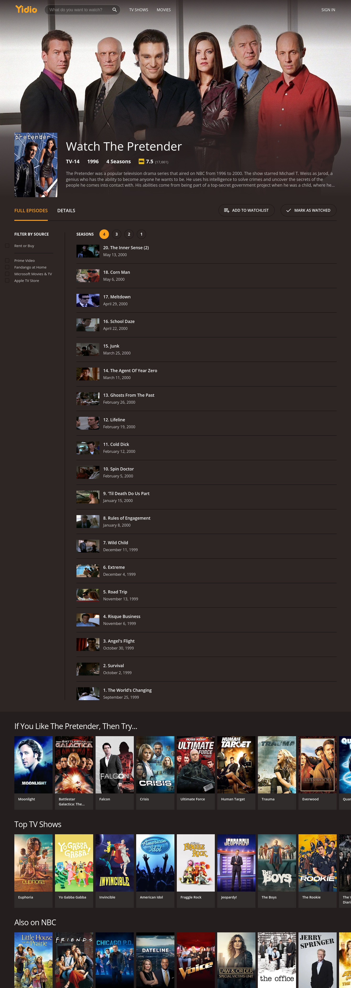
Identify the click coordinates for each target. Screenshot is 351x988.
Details (66, 210)
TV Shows (138, 9)
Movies (164, 9)
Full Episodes (31, 210)
